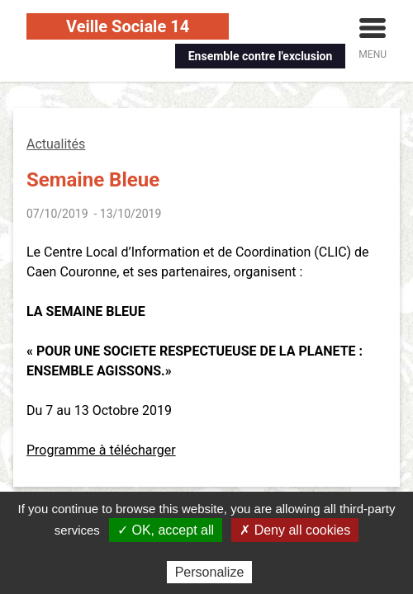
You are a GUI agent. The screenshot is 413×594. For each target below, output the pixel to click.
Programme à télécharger (101, 450)
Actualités (55, 144)
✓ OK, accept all (165, 530)
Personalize (209, 572)
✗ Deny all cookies (295, 530)
